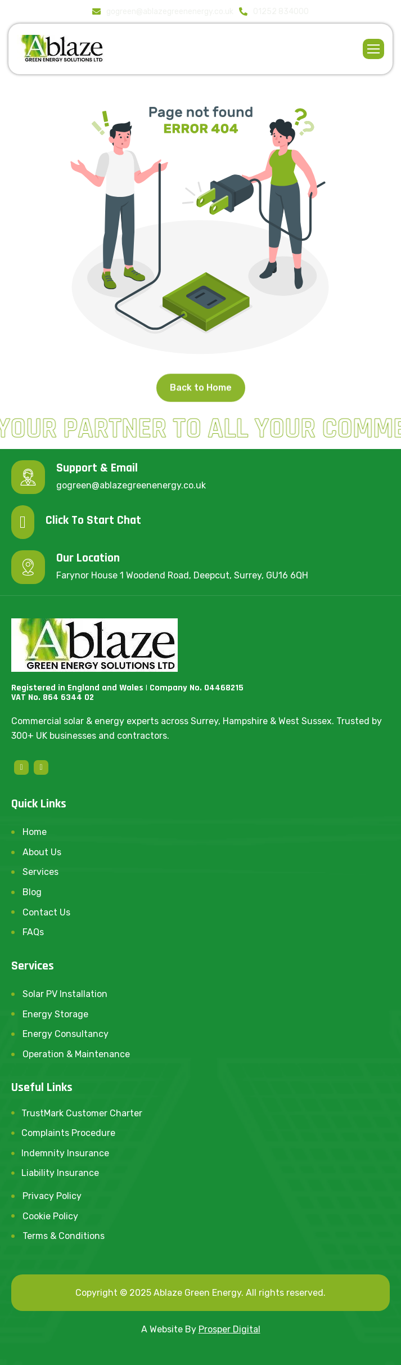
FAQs (33, 932)
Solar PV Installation (64, 994)
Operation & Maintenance (76, 1054)
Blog (32, 892)
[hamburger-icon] (373, 49)
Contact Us (46, 912)
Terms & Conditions (63, 1236)
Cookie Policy (50, 1216)
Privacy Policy (52, 1196)
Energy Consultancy (65, 1034)
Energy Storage (55, 1014)
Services (40, 871)
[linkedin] (41, 767)
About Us (41, 852)
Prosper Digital (229, 1329)
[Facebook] (21, 767)
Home (34, 832)
